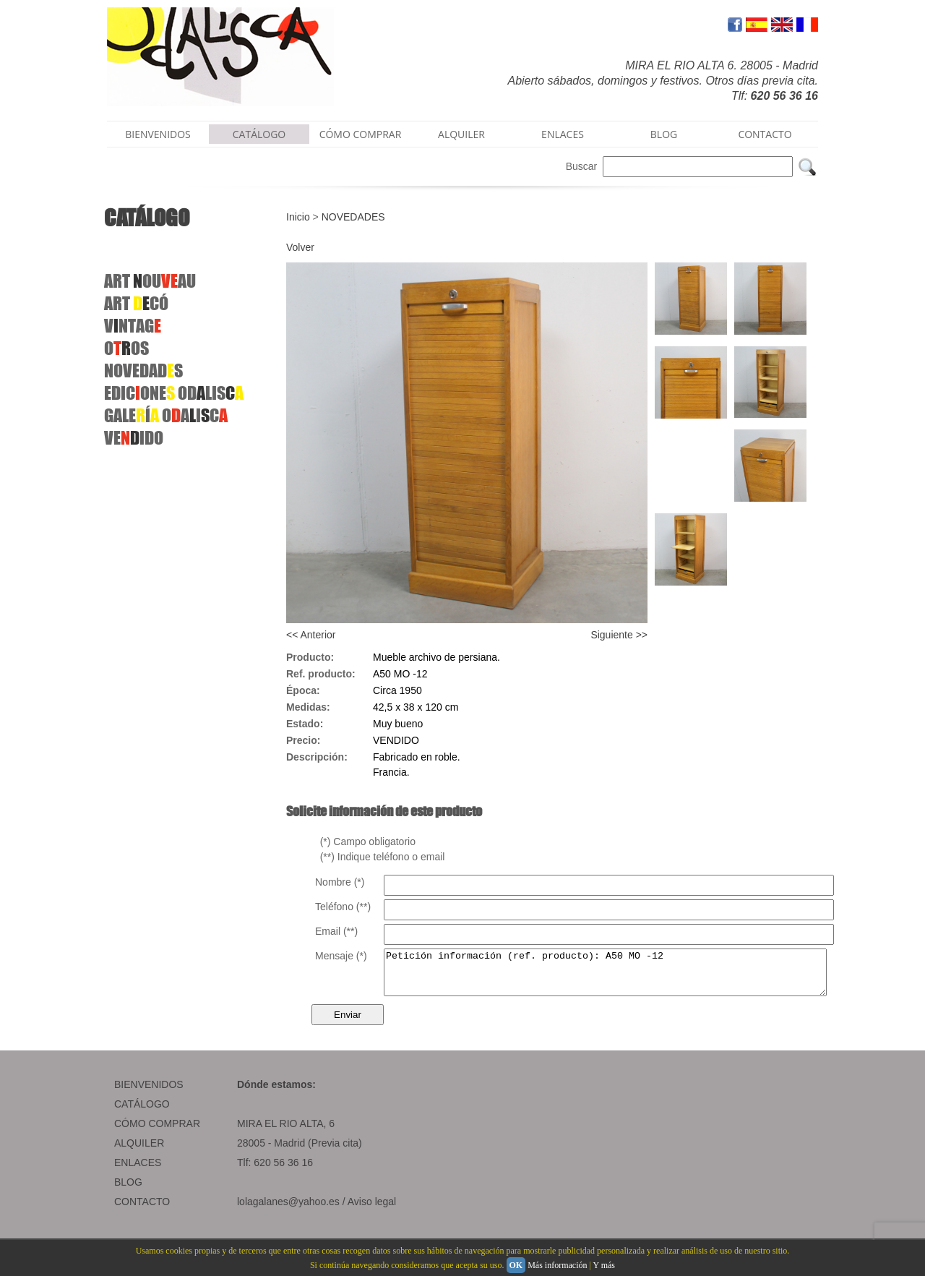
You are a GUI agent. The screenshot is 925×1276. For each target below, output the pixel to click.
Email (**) (336, 931)
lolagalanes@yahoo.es (288, 1210)
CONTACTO (764, 134)
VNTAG (132, 325)
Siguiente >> (619, 635)
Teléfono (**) (343, 906)
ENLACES (562, 134)
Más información (557, 1265)
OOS (126, 348)
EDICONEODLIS (174, 392)
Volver (300, 247)
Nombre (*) (339, 882)
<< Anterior (311, 635)
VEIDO (133, 437)
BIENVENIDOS (158, 134)
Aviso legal (372, 1210)
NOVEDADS (143, 370)
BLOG (663, 134)
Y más (604, 1265)
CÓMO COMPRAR (360, 134)
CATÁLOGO (259, 134)
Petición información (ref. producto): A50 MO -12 (632, 977)
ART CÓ (136, 303)
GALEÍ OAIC (166, 415)
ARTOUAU (150, 280)
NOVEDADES (353, 217)
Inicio (298, 217)
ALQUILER (461, 134)
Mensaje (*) (341, 956)
